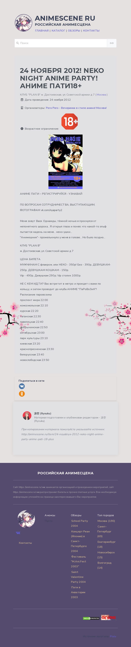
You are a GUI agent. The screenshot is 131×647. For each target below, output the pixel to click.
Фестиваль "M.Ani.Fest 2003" (78, 561)
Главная (42, 31)
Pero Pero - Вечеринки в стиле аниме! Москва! (76, 108)
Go (112, 43)
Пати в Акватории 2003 (78, 592)
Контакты (91, 31)
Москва (101, 95)
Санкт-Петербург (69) (104, 531)
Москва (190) (106, 521)
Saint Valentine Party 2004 (78, 577)
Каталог (58, 31)
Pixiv (113, 636)
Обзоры (74, 31)
